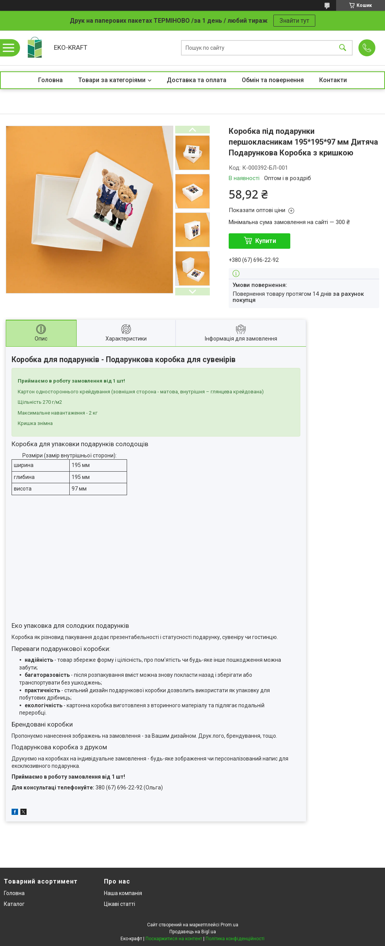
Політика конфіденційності (235, 938)
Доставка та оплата (196, 80)
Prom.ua (229, 924)
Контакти (333, 80)
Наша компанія (123, 893)
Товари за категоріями (112, 80)
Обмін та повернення (273, 80)
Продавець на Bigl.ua (192, 931)
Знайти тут (294, 20)
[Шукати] (342, 48)
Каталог (14, 904)
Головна (50, 80)
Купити (265, 241)
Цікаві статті (119, 904)
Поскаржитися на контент (174, 938)
